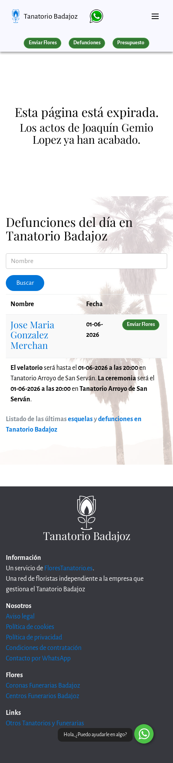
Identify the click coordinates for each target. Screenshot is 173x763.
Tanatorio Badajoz (51, 16)
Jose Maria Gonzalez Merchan (32, 334)
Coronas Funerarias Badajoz (43, 685)
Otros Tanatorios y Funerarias (45, 723)
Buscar (25, 282)
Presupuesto (130, 42)
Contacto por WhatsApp (38, 658)
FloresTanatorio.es (68, 568)
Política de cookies (30, 627)
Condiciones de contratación (43, 648)
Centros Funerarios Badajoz (42, 696)
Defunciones (86, 42)
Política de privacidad (34, 637)
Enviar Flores (43, 42)
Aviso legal (20, 616)
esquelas (80, 419)
